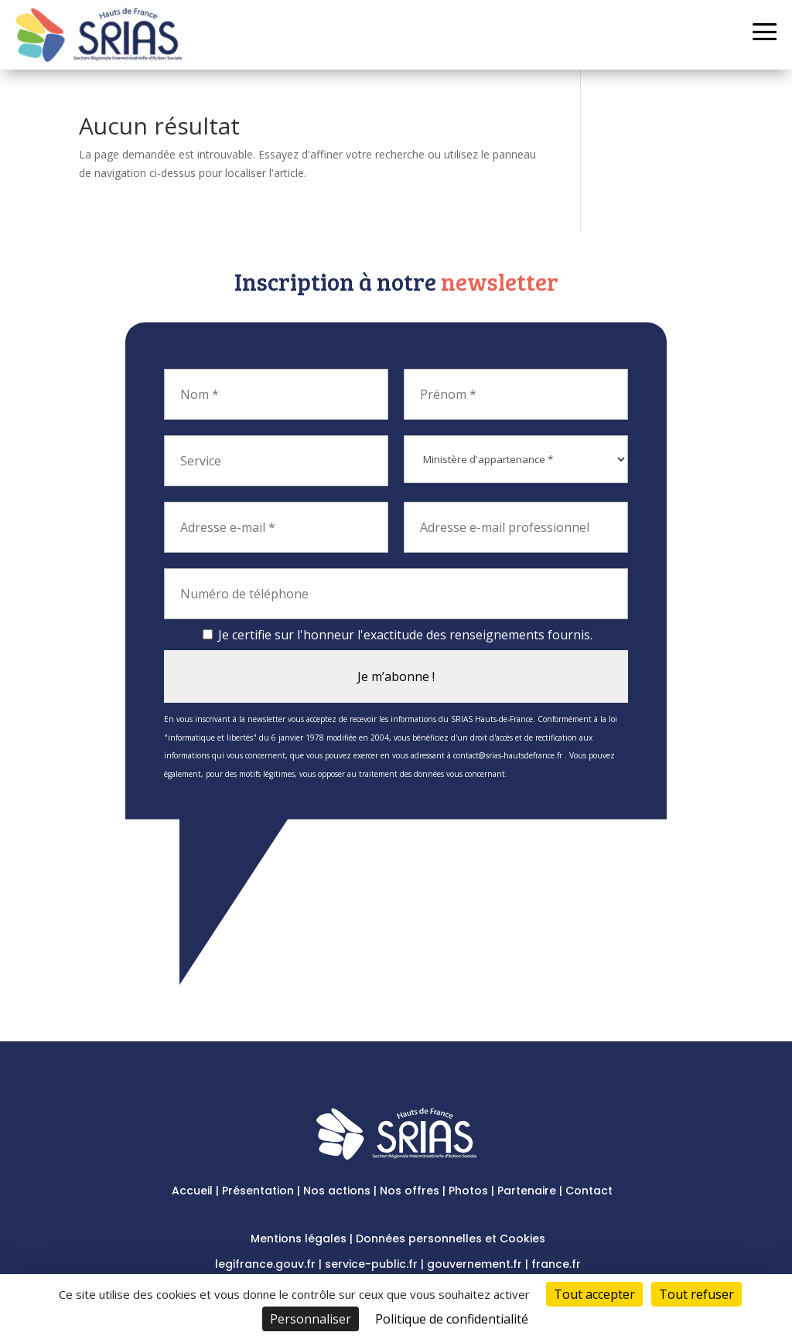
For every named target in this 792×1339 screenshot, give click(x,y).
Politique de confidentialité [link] (451, 1318)
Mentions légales (298, 1238)
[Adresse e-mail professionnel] (516, 527)
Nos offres (409, 1190)
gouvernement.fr (474, 1264)
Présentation (258, 1190)
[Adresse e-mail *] (276, 527)
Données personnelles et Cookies (450, 1238)
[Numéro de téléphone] (396, 593)
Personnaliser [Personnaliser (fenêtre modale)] (310, 1318)
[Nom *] (276, 394)
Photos (468, 1190)
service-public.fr (371, 1264)
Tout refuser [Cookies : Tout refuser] (696, 1294)
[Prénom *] (516, 394)
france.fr (556, 1264)
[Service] (276, 460)
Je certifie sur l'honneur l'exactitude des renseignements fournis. (397, 634)
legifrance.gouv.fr (265, 1264)
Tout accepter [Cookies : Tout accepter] (594, 1294)
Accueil (192, 1190)
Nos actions (336, 1190)
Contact (589, 1190)
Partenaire (526, 1190)
